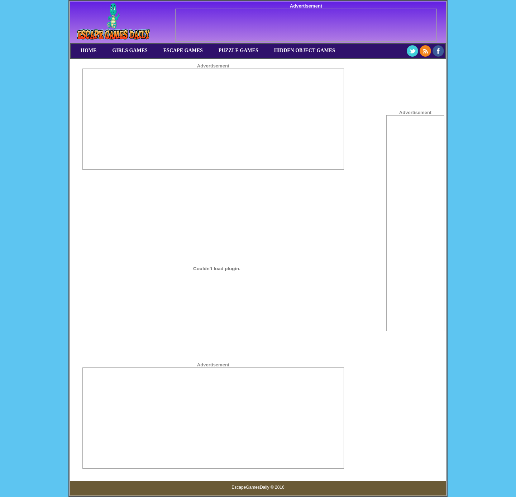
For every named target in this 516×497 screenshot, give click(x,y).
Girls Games (129, 50)
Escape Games (183, 50)
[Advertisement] (306, 25)
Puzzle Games (238, 50)
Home (88, 50)
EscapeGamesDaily (250, 487)
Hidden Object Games (304, 50)
